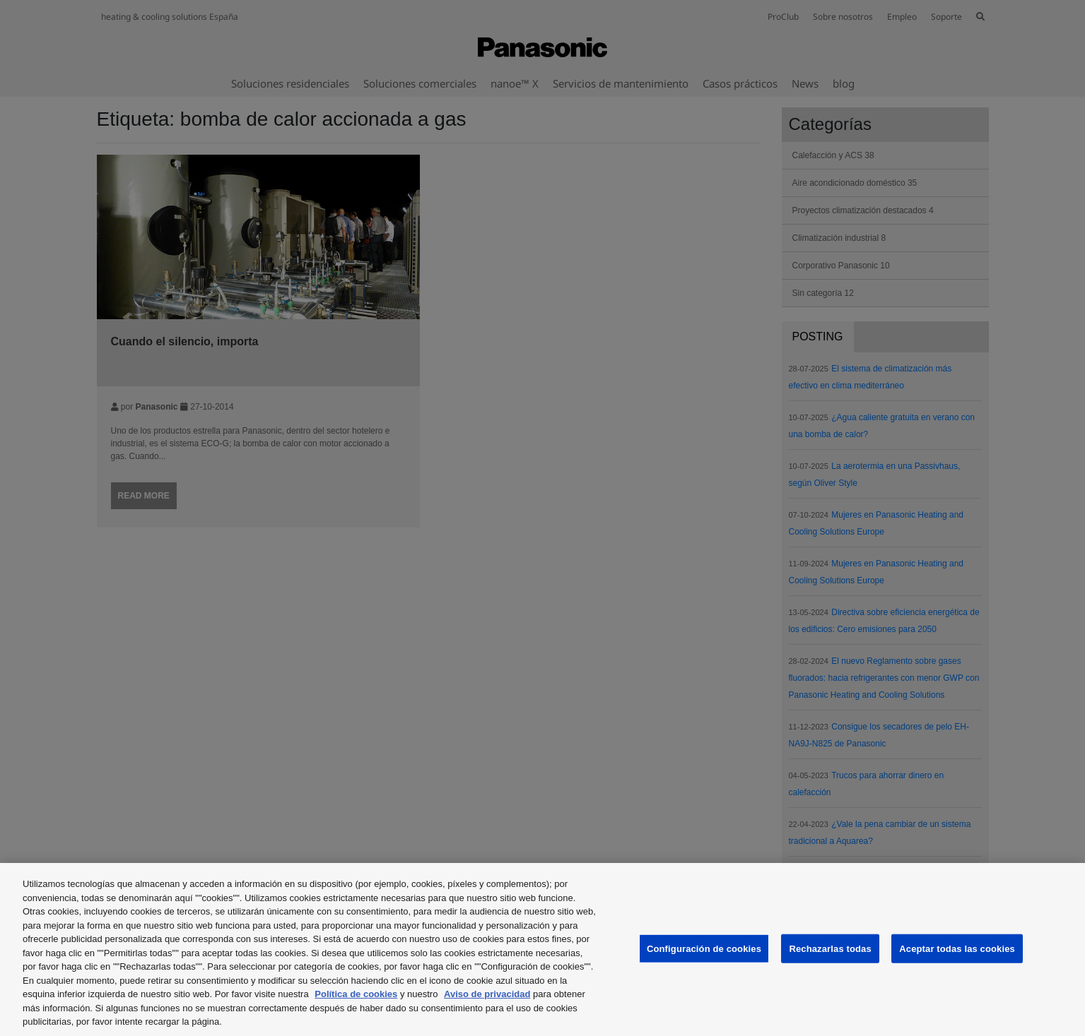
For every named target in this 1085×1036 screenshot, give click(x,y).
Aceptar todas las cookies (957, 948)
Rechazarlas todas (830, 948)
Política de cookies (356, 994)
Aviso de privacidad (487, 994)
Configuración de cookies (704, 948)
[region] (542, 949)
